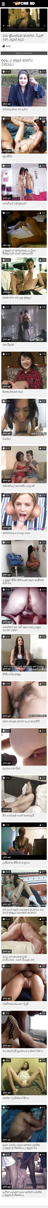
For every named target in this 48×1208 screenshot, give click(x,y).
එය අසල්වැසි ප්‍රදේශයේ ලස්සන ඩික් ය (23, 1050)
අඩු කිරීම (7, 156)
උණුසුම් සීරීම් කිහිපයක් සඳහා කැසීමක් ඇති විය (23, 581)
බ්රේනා (7, 438)
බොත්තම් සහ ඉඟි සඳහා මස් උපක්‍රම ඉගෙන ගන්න (22, 629)
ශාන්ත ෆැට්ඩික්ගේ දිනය (16, 1098)
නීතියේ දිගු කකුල (12, 674)
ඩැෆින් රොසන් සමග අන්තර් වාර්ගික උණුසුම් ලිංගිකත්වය (22, 1194)
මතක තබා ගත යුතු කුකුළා (17, 297)
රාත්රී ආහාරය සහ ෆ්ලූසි (15, 1003)
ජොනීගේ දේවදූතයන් (14, 203)
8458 (8, 46)
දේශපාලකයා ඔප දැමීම (15, 109)
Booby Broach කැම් (13, 391)
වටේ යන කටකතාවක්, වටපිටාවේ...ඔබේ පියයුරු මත (18, 958)
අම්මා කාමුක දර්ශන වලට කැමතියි (21, 721)
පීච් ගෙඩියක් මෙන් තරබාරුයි (18, 815)
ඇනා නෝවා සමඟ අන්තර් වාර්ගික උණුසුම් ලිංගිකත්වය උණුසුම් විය (21, 1146)
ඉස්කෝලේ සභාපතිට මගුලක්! (19, 485)
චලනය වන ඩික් (11, 768)
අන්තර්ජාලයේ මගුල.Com (16, 533)
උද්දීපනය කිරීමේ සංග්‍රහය (16, 862)
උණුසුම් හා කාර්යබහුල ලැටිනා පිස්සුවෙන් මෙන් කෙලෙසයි (19, 252)
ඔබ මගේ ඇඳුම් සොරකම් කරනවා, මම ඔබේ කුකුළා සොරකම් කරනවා (23, 911)
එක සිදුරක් (8, 344)
